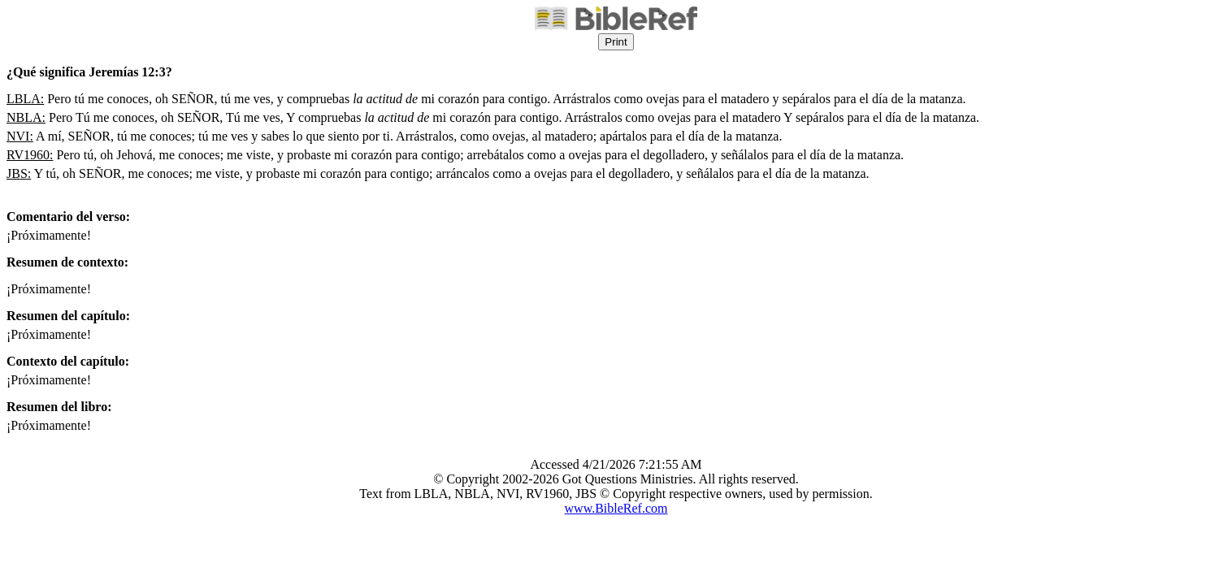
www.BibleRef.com (616, 508)
